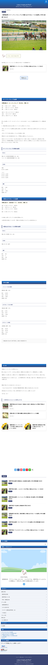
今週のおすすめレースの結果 (7, 634)
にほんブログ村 (4, 647)
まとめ (3, 638)
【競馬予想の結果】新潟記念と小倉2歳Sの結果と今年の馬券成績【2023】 (25, 481)
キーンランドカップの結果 (7, 632)
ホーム (17, 657)
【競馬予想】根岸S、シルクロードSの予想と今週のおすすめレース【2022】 (26, 489)
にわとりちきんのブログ (24, 5)
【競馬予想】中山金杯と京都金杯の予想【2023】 (19, 505)
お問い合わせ (22, 657)
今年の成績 (3, 636)
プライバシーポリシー (28, 657)
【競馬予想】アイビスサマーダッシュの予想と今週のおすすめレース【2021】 (26, 530)
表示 (25, 77)
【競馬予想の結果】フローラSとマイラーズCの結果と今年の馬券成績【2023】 (26, 522)
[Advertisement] (24, 89)
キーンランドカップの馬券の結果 (8, 633)
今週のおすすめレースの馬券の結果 (9, 635)
